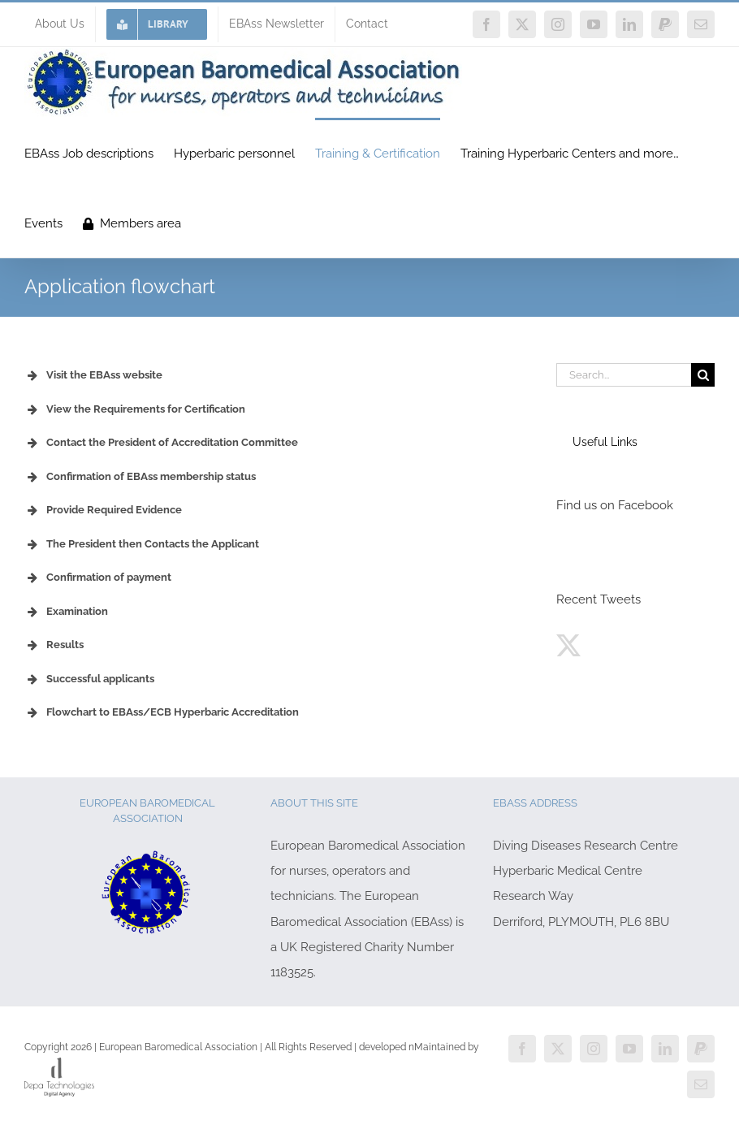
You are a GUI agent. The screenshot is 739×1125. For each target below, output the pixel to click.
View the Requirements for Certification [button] (134, 409)
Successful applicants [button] (89, 679)
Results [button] (54, 645)
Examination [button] (66, 612)
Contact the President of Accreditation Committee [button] (161, 443)
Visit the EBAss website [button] (93, 375)
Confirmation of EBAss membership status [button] (140, 477)
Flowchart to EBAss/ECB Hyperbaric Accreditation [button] (161, 712)
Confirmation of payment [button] (97, 577)
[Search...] (624, 375)
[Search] (703, 375)
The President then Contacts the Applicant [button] (141, 544)
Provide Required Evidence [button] (103, 510)
